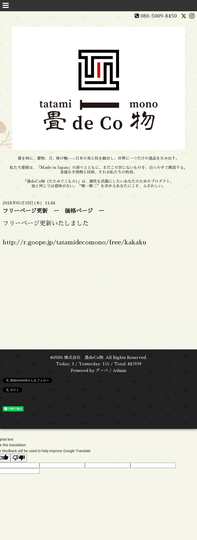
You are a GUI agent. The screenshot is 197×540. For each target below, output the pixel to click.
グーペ (102, 371)
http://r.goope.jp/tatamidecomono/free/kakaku (74, 242)
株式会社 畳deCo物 (83, 358)
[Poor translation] (19, 458)
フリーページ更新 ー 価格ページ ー (53, 211)
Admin (119, 371)
